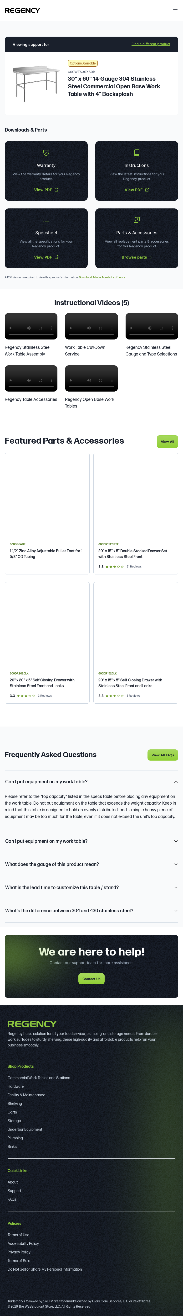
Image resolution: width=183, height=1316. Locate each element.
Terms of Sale (19, 1260)
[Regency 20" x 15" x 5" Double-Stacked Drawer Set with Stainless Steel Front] (136, 512)
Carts (12, 1111)
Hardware (16, 1086)
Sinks (12, 1146)
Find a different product (151, 44)
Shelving (15, 1103)
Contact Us (91, 978)
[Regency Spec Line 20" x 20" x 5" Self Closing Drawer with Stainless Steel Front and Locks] (47, 642)
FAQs (12, 1199)
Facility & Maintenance (26, 1094)
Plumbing (15, 1137)
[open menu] (175, 9)
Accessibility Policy (23, 1243)
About (13, 1181)
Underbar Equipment (25, 1129)
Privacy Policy (19, 1251)
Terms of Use (18, 1234)
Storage (14, 1120)
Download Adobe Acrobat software (102, 277)
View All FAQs (163, 754)
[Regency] (22, 10)
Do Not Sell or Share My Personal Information (45, 1269)
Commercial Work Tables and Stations (39, 1077)
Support (14, 1190)
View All (167, 441)
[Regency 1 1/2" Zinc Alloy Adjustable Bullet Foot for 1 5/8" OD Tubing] (47, 512)
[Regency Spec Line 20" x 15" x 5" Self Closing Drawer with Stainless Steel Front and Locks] (136, 642)
